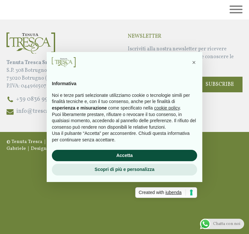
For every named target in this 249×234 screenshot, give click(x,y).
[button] (194, 62)
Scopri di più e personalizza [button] (124, 169)
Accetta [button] (124, 155)
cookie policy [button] (167, 107)
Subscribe (220, 84)
